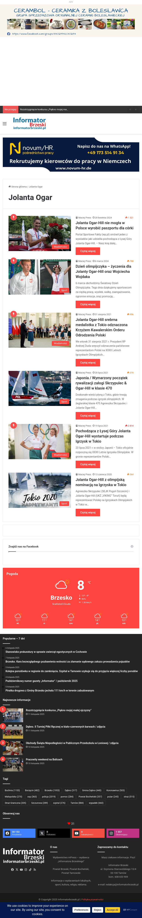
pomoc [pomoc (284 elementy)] (67, 796)
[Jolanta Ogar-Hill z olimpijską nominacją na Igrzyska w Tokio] (40, 490)
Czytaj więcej (87, 251)
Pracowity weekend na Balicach (44, 759)
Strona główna (18, 186)
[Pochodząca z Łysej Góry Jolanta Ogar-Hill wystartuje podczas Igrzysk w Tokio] (40, 441)
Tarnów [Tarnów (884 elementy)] (77, 803)
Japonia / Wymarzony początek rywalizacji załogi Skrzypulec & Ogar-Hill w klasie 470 (102, 383)
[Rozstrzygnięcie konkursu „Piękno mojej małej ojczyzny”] (13, 715)
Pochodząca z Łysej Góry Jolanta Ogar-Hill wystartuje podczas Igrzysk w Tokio (103, 436)
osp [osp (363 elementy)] (32, 796)
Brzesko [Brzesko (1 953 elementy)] (52, 790)
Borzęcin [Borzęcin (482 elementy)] (32, 790)
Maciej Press (84, 217)
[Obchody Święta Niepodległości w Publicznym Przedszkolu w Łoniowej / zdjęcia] (13, 748)
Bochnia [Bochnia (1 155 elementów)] (12, 790)
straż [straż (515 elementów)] (129, 796)
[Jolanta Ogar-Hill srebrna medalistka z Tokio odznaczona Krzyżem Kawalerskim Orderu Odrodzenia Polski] (40, 330)
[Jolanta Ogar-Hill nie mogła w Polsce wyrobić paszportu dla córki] (40, 233)
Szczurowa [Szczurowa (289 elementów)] (39, 803)
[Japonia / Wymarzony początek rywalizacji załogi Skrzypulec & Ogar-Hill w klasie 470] (40, 388)
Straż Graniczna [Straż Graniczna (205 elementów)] (15, 803)
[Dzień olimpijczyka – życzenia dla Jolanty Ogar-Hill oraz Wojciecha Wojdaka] (40, 277)
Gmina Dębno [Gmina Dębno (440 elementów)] (92, 790)
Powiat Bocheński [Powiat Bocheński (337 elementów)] (90, 796)
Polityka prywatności (92, 899)
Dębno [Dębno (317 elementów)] (71, 790)
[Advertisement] (71, 78)
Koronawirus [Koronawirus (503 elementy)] (115, 790)
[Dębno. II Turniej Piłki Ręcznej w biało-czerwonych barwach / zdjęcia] (13, 732)
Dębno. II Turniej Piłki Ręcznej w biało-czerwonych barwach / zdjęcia (65, 726)
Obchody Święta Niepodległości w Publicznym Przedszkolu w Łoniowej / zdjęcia (72, 743)
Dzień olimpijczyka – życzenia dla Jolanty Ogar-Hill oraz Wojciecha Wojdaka (103, 271)
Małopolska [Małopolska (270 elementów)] (13, 796)
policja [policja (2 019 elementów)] (48, 796)
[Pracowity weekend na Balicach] (13, 764)
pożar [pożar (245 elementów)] (113, 796)
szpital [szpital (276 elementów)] (59, 803)
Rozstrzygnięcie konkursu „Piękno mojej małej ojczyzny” (50, 109)
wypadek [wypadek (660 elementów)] (96, 803)
